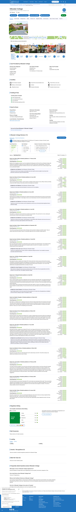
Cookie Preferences (56, 504)
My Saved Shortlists (42, 501)
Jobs (30, 497)
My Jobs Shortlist (41, 505)
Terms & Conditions (56, 502)
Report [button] (17, 159)
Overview (11, 18)
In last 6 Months (26, 147)
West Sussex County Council (15, 120)
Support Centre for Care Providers (58, 500)
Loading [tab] (11, 441)
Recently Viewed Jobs (42, 507)
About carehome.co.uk (56, 497)
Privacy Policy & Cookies (57, 503)
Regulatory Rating (39, 18)
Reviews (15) (32, 18)
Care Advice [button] (21, 496)
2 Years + (24, 151)
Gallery (28, 18)
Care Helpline (55, 1)
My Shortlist (41, 500)
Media (54, 501)
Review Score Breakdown (19, 138)
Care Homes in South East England (27, 4)
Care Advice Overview (22, 497)
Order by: (11, 155)
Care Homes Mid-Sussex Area (14, 5)
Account (40, 497)
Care (16, 18)
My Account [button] (41, 496)
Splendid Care (12, 111)
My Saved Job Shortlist (42, 506)
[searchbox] (57, 5)
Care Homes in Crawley (22, 5)
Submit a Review (61, 137)
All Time (24, 145)
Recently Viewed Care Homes (43, 502)
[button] (25, 2)
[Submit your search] (65, 5)
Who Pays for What (22, 500)
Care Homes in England (19, 4)
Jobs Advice (31, 500)
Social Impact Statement (57, 506)
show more (42, 150)
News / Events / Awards (54, 18)
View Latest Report (47, 414)
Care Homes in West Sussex (36, 4)
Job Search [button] (31, 496)
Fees (22, 18)
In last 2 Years (25, 150)
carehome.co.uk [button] (56, 496)
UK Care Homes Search (13, 4)
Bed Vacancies (45, 18)
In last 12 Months (26, 148)
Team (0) (60, 18)
